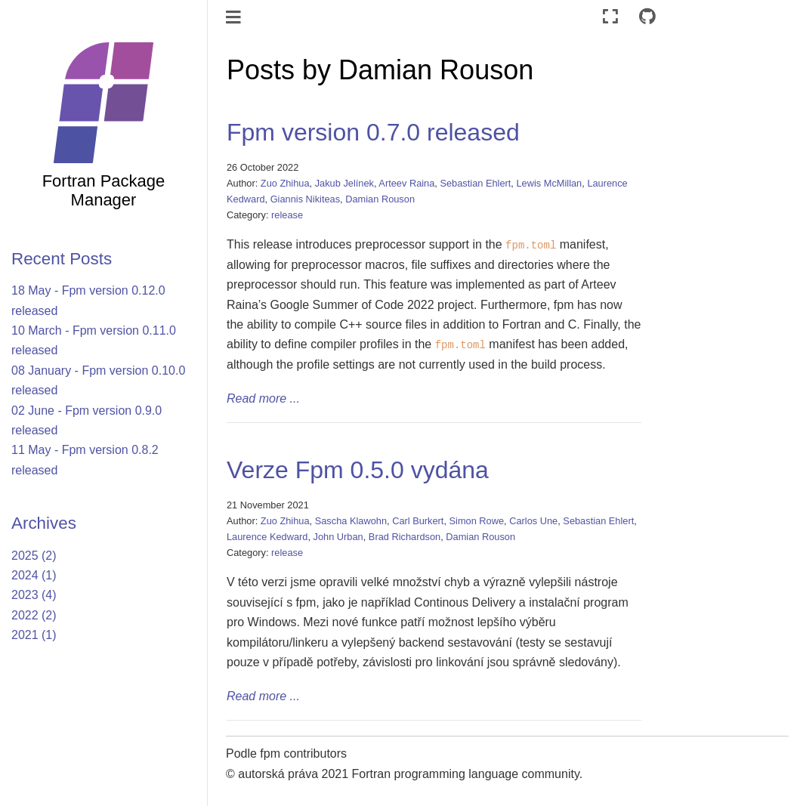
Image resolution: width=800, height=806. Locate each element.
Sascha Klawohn (351, 521)
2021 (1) (34, 634)
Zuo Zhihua (285, 183)
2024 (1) (34, 575)
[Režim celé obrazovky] (610, 17)
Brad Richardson (404, 536)
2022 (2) (34, 615)
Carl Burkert (417, 521)
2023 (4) (34, 594)
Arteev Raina (406, 183)
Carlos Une (533, 521)
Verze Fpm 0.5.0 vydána (358, 469)
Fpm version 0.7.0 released (373, 132)
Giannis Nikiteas (305, 199)
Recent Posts (61, 258)
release (287, 215)
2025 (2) (34, 555)
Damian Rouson (380, 199)
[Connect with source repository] (647, 17)
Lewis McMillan (549, 183)
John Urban (338, 536)
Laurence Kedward (267, 536)
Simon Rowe (477, 521)
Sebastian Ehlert (475, 183)
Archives (43, 523)
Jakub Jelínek (344, 183)
